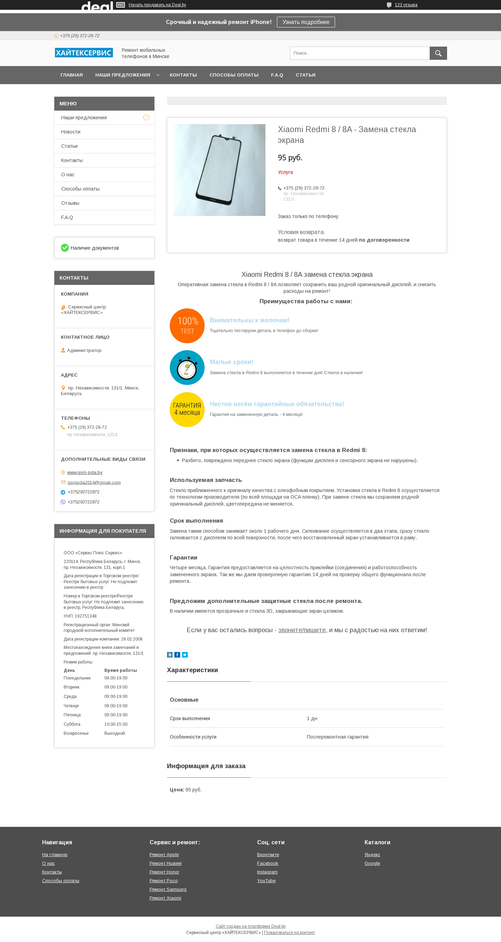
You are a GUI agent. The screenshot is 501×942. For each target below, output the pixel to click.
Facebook (267, 863)
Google (372, 863)
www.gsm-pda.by (85, 472)
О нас (67, 174)
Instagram (267, 872)
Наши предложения (122, 75)
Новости (70, 132)
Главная (72, 75)
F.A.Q (277, 75)
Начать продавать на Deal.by (157, 4)
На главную (54, 854)
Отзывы (70, 203)
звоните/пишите (302, 630)
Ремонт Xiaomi (165, 898)
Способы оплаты (234, 75)
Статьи (306, 75)
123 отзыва (406, 4)
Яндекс (372, 854)
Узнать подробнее (306, 22)
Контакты (183, 75)
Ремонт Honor (164, 872)
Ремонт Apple (164, 854)
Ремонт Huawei (166, 863)
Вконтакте (268, 854)
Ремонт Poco (164, 880)
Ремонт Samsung (168, 889)
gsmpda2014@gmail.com (94, 482)
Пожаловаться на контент (289, 932)
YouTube (266, 880)
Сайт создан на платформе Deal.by (251, 926)
